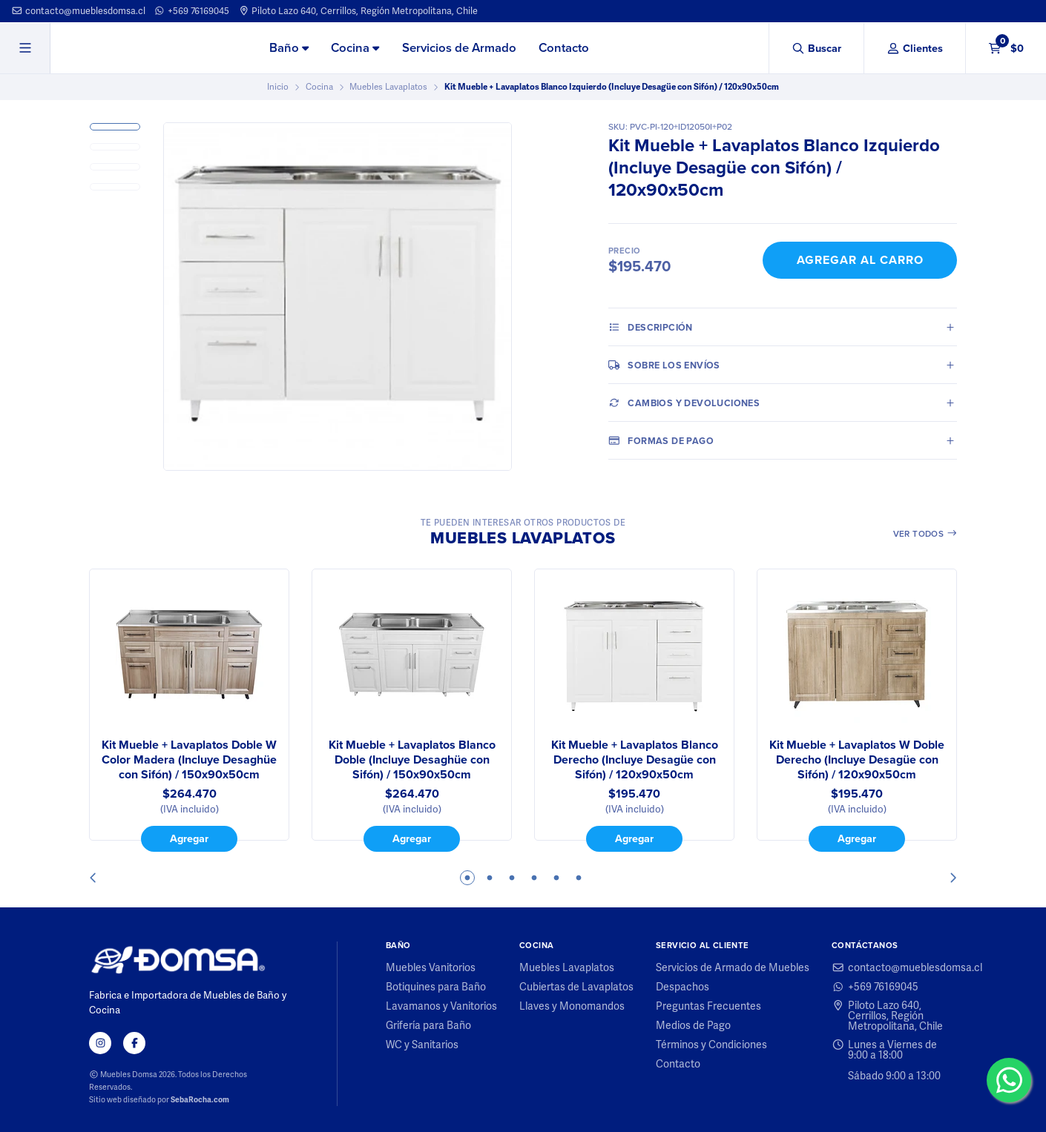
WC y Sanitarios (422, 1044)
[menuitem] (289, 48)
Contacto (564, 48)
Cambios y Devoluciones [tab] (684, 402)
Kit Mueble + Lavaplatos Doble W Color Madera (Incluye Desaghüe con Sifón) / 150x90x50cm (189, 760)
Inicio (278, 87)
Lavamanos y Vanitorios (441, 1006)
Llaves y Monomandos (572, 1006)
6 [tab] (578, 877)
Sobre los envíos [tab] (664, 364)
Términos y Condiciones (711, 1044)
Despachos (682, 987)
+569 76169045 (191, 10)
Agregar (189, 838)
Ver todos (925, 533)
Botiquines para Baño (436, 987)
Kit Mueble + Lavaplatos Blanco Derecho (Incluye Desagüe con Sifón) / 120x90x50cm (634, 760)
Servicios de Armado (459, 48)
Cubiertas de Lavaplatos (576, 987)
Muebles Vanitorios (431, 967)
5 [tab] (556, 877)
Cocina (355, 48)
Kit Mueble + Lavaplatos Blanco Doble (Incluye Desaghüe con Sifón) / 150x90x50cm (412, 760)
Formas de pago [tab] (661, 440)
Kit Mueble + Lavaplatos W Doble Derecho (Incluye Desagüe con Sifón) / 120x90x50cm (856, 760)
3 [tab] (511, 877)
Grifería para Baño (428, 1025)
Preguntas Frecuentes (708, 1006)
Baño (289, 48)
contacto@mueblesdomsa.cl (78, 10)
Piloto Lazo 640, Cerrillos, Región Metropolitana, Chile (358, 10)
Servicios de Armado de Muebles (732, 967)
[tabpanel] (189, 710)
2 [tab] (489, 877)
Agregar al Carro (860, 259)
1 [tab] (467, 877)
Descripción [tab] (650, 326)
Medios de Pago (693, 1025)
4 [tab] (534, 877)
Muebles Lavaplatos (388, 87)
